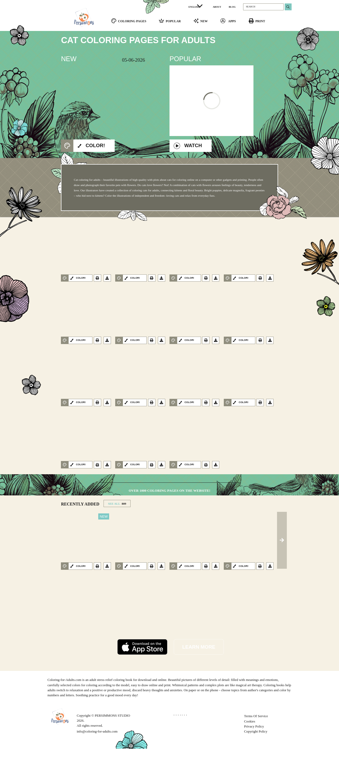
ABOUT (217, 7)
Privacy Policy (254, 746)
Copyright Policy (255, 751)
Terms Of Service (256, 735)
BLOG (232, 7)
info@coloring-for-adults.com (97, 751)
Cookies (249, 740)
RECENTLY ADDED (80, 523)
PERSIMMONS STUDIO (112, 735)
